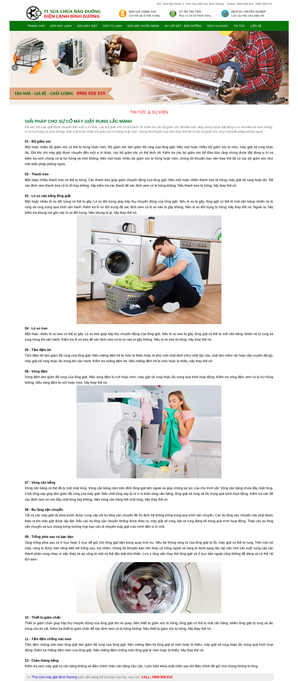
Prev (15, 67)
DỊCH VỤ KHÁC (217, 26)
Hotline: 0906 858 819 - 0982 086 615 (249, 3)
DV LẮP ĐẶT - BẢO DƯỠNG (183, 26)
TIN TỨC (239, 26)
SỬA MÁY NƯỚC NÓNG (143, 26)
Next (283, 67)
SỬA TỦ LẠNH (112, 26)
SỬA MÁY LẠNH (61, 26)
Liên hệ (255, 26)
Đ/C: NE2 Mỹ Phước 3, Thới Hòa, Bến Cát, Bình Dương (190, 3)
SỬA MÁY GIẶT (87, 26)
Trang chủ (36, 26)
